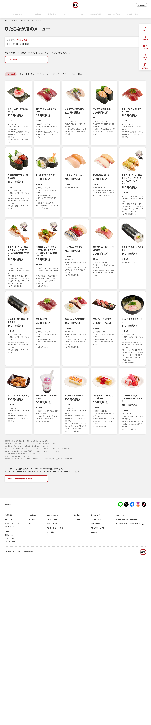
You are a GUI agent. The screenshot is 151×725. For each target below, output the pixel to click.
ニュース (32, 692)
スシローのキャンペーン (55, 696)
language (142, 5)
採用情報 (77, 687)
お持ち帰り (8, 683)
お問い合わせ (95, 692)
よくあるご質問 (95, 14)
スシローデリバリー (12, 691)
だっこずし (50, 700)
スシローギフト (52, 692)
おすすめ (81, 14)
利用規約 (93, 700)
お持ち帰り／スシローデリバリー (59, 14)
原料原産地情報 (10, 710)
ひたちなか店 (21, 39)
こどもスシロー (52, 687)
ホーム (7, 20)
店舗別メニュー (9, 703)
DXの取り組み (121, 683)
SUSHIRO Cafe (52, 683)
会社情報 (77, 683)
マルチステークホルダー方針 (126, 687)
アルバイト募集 (132, 14)
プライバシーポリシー (98, 696)
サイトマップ (94, 683)
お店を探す (38, 14)
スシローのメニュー (20, 14)
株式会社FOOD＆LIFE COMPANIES (130, 692)
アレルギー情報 (9, 706)
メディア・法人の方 (114, 14)
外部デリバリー (9, 695)
